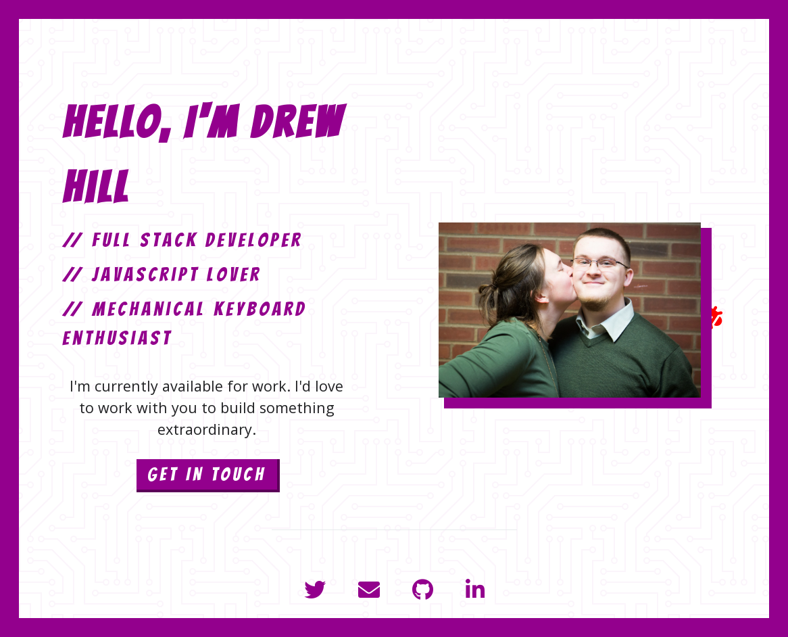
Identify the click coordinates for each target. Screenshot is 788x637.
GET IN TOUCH (206, 474)
